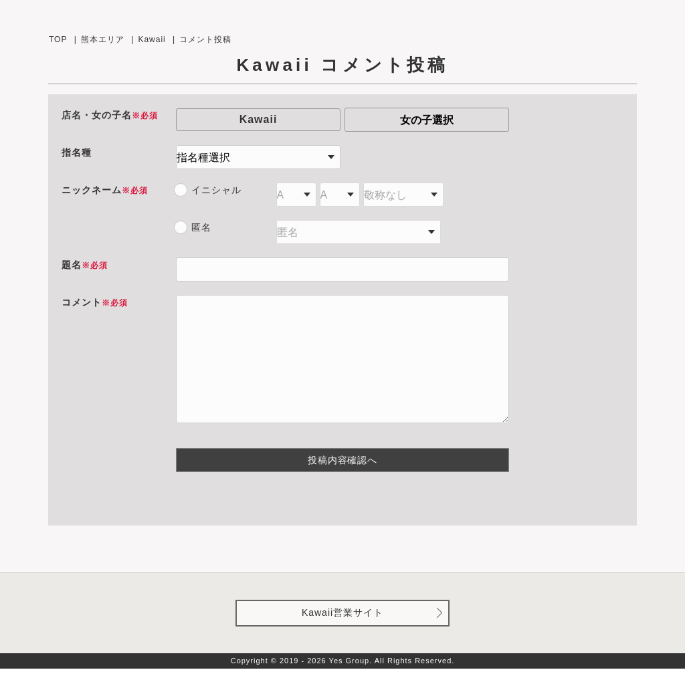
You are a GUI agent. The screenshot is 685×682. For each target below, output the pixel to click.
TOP (58, 39)
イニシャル (216, 190)
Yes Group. (351, 674)
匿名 (201, 227)
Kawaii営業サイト (342, 625)
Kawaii (151, 39)
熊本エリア (102, 39)
